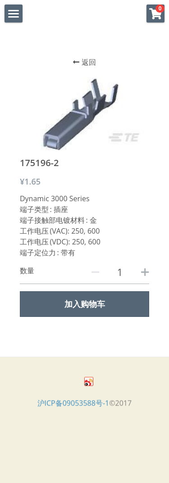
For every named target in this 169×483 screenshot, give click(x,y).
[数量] (119, 272)
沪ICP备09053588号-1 (73, 405)
